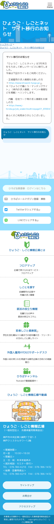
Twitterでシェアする (28, 209)
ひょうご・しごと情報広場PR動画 (27, 395)
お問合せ (27, 495)
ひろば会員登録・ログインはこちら (27, 188)
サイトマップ (27, 485)
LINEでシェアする (28, 220)
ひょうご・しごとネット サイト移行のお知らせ (22, 47)
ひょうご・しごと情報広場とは (27, 250)
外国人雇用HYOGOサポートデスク (27, 352)
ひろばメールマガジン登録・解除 (28, 199)
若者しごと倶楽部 (27, 330)
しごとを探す (27, 287)
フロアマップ (27, 265)
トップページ (6, 44)
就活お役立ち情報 (27, 309)
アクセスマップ (27, 506)
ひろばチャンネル (27, 376)
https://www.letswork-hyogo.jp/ (25, 83)
